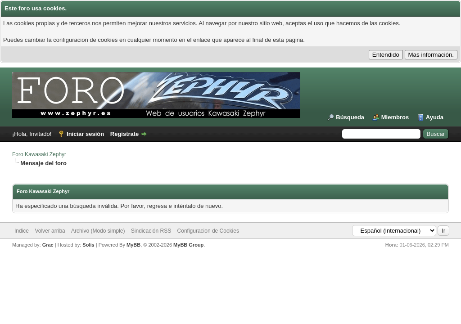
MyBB (133, 245)
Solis (88, 245)
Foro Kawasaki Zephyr (39, 154)
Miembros (395, 117)
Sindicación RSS (151, 231)
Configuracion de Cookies (208, 231)
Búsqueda (350, 117)
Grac (48, 245)
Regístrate (124, 133)
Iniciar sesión (85, 133)
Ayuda (434, 117)
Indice (21, 231)
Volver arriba (50, 231)
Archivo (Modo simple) (98, 231)
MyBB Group (188, 245)
